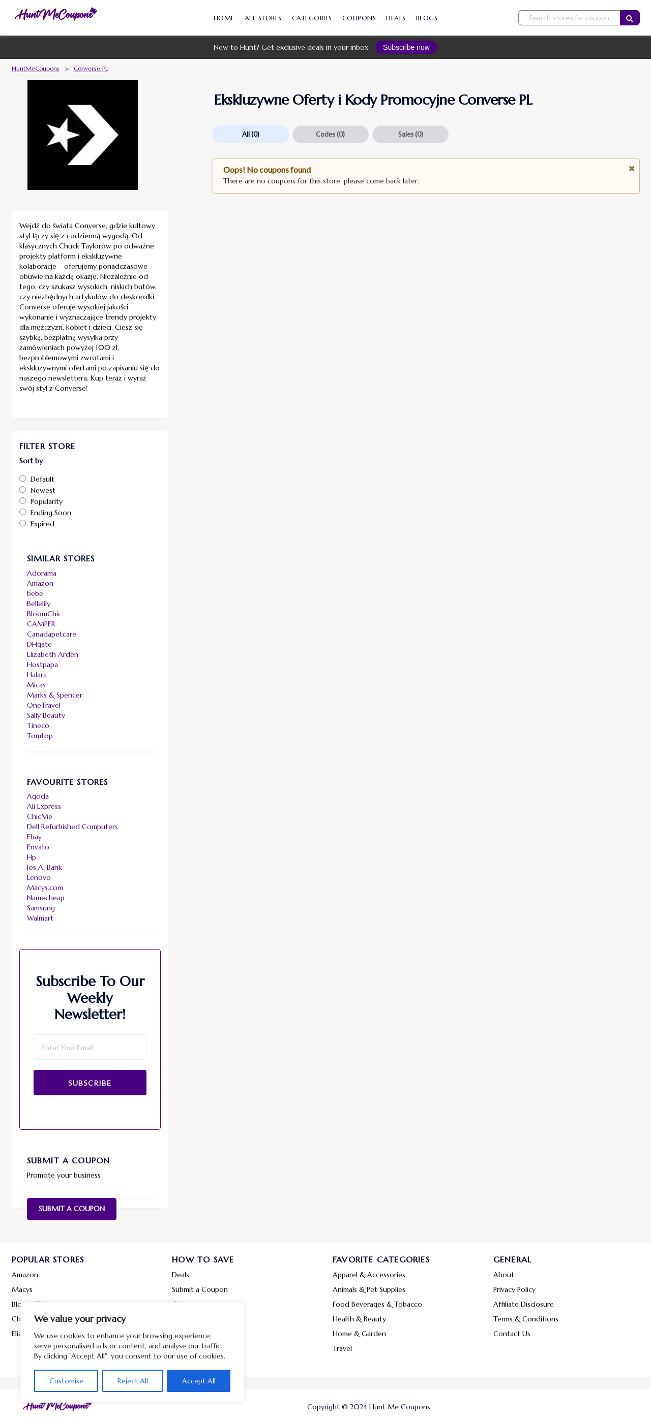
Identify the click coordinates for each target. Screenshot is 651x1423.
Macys (22, 1289)
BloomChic (44, 613)
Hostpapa (42, 664)
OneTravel (44, 705)
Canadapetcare (51, 634)
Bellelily (38, 603)
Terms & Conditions (525, 1318)
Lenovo (39, 877)
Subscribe (89, 1083)
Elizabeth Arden (52, 654)
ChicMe (39, 816)
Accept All (199, 1380)
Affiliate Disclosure (523, 1304)
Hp (31, 857)
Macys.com (45, 887)
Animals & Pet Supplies (369, 1289)
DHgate (39, 644)
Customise (66, 1380)
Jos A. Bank (44, 867)
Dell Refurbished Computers (72, 826)
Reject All (132, 1380)
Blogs (427, 18)
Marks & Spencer (54, 695)
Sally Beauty (46, 715)
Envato (38, 846)
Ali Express (44, 806)
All (250, 134)
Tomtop (40, 735)
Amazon (40, 583)
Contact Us (511, 1333)
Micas (36, 684)
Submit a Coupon (72, 1208)
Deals (396, 18)
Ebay (34, 836)
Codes (330, 134)
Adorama (41, 573)
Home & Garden (359, 1333)
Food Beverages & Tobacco (377, 1304)
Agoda (38, 796)
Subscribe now (406, 47)
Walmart (40, 918)
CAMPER (41, 623)
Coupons (359, 18)
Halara (37, 674)
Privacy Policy (514, 1289)
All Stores (263, 18)
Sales (410, 134)
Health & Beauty (359, 1318)
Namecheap (46, 897)
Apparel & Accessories (369, 1274)
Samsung (41, 907)
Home (224, 18)
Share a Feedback (200, 1318)
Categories (312, 18)
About (503, 1274)
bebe (35, 593)
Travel (342, 1348)
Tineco (38, 725)
